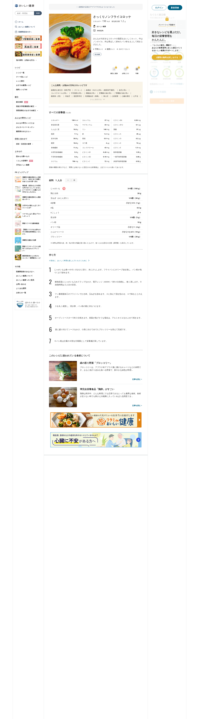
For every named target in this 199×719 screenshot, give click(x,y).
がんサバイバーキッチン (25, 127)
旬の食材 (97, 54)
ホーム (20, 22)
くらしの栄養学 (24, 160)
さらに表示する (96, 99)
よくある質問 (21, 288)
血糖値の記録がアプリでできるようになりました (97, 7)
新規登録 (175, 7)
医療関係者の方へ (25, 32)
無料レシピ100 (21, 89)
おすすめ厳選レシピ (23, 85)
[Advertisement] (99, 713)
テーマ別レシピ (22, 77)
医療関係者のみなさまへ (25, 271)
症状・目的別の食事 (23, 144)
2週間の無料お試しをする (167, 57)
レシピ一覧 (20, 73)
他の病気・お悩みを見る (25, 60)
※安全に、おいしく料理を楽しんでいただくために (68, 260)
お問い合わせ (21, 284)
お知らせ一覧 (21, 292)
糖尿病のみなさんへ (23, 131)
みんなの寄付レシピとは (25, 123)
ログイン (159, 7)
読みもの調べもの (22, 156)
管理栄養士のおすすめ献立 (26, 110)
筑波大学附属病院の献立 (25, 106)
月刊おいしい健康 (22, 165)
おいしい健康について (26, 27)
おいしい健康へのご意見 (25, 280)
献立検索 (22, 102)
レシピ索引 (20, 81)
